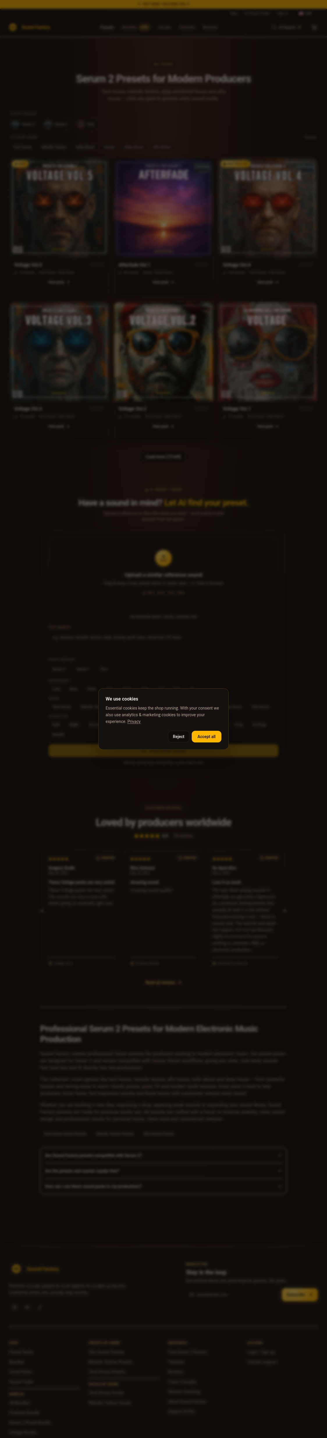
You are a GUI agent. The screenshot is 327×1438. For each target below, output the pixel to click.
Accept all (207, 736)
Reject (178, 736)
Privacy (134, 721)
